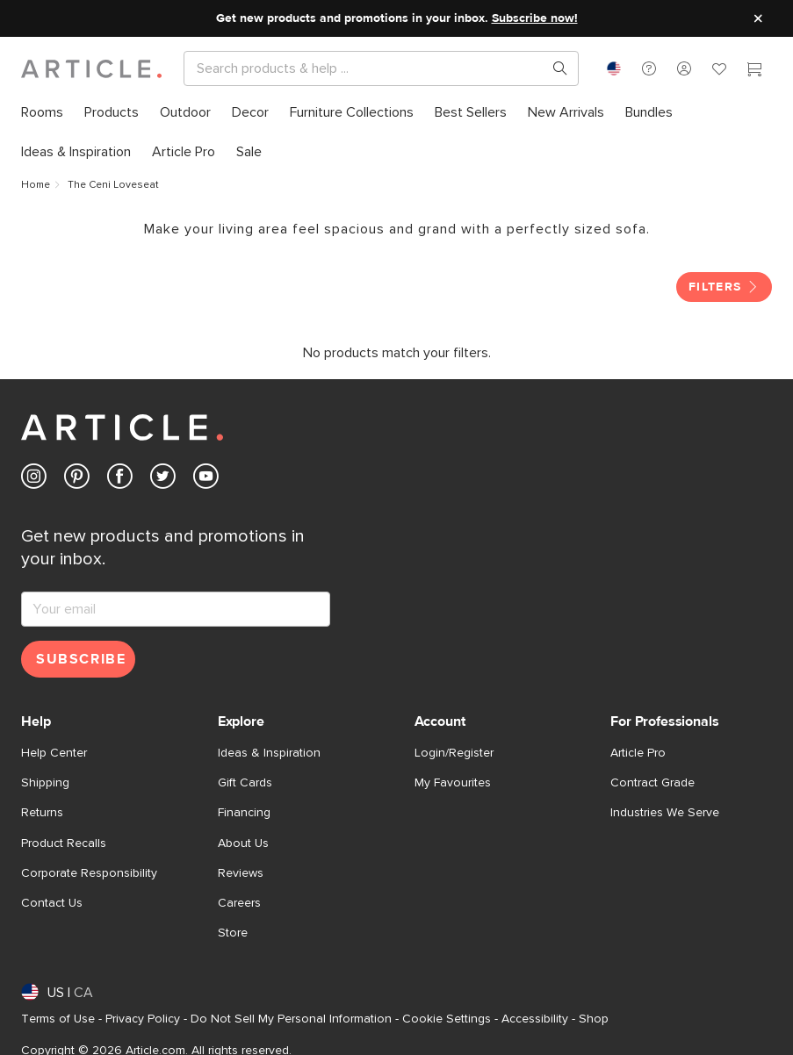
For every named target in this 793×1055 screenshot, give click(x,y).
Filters (724, 287)
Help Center (54, 753)
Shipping (45, 783)
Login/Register (454, 753)
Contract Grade (652, 783)
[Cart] (754, 71)
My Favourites (453, 783)
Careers (239, 903)
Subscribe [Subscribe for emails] (81, 659)
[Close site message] (757, 18)
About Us (243, 843)
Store (233, 933)
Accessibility (534, 1019)
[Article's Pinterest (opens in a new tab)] (77, 480)
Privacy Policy (142, 1019)
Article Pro (638, 753)
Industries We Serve (664, 813)
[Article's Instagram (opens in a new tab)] (34, 480)
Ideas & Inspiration (269, 753)
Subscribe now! (535, 18)
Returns (42, 813)
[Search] (367, 68)
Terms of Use (58, 1019)
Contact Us (52, 903)
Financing (244, 813)
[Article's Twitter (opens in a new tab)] (163, 480)
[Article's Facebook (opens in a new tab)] (120, 480)
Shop (594, 1019)
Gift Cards (245, 783)
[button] (649, 68)
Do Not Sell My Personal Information (291, 1019)
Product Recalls (63, 843)
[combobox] (613, 68)
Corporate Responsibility (89, 873)
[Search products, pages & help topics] (553, 68)
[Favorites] (719, 71)
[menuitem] (42, 113)
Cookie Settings (446, 1019)
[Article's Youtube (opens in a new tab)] (206, 480)
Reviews (240, 873)
